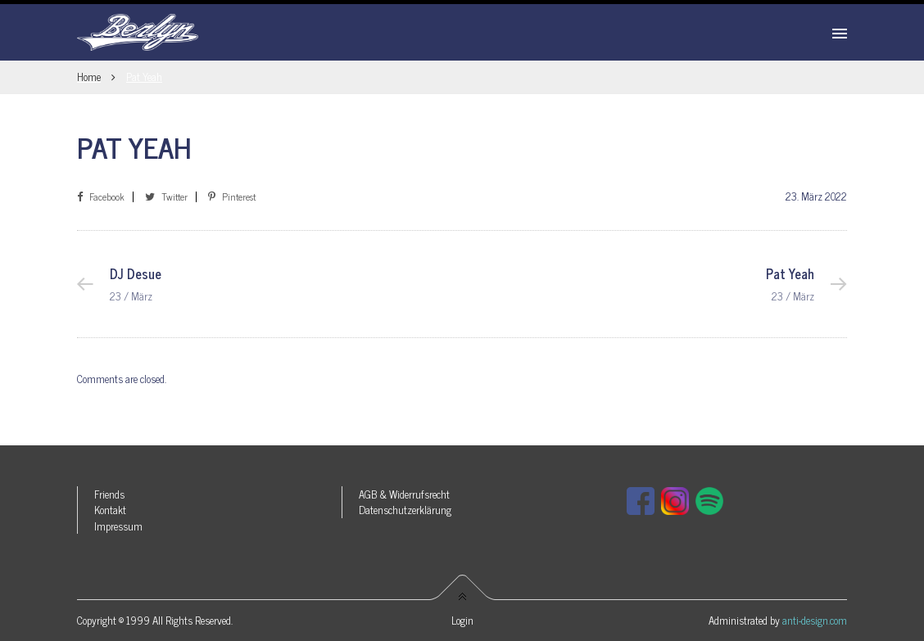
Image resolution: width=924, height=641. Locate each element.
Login (462, 620)
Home (89, 76)
